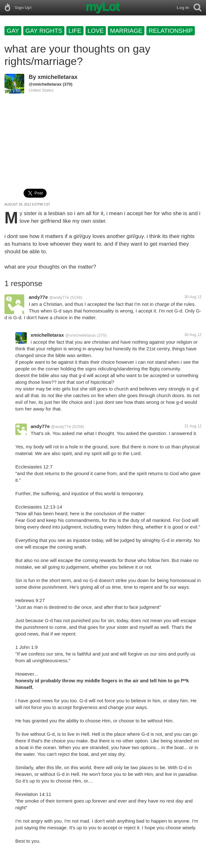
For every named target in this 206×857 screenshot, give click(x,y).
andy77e (38, 297)
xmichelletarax (57, 77)
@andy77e (59, 297)
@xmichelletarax (45, 84)
